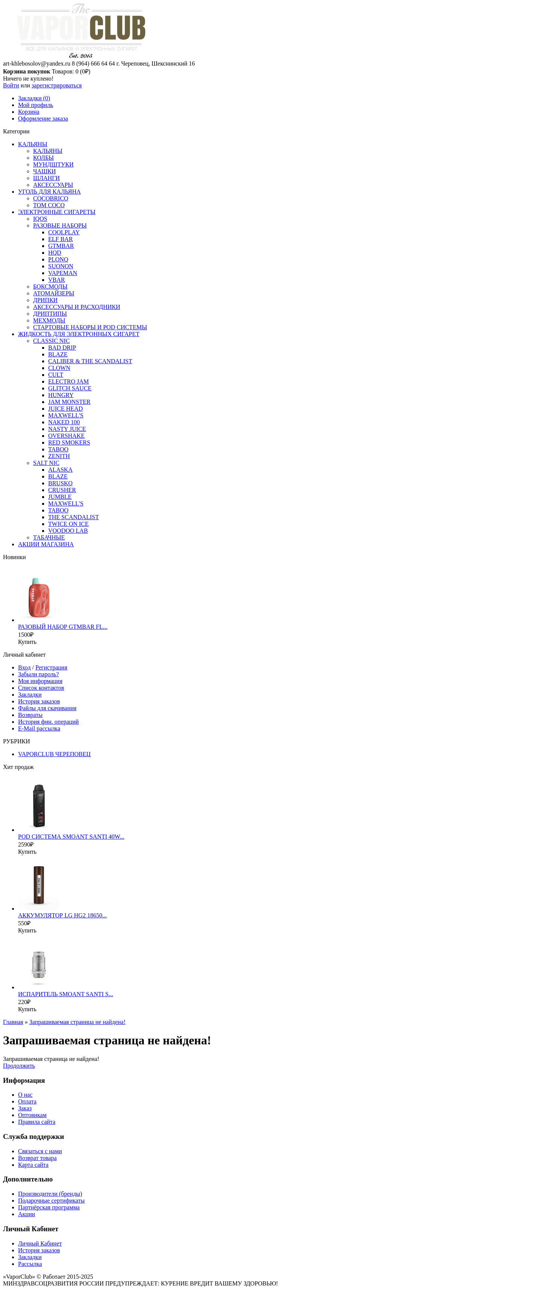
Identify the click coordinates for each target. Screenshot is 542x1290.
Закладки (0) (34, 98)
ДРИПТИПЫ (50, 313)
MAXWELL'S (66, 415)
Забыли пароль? (38, 674)
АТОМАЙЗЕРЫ (53, 293)
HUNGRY (61, 395)
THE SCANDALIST (73, 517)
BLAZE (58, 354)
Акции (26, 1214)
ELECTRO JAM (68, 381)
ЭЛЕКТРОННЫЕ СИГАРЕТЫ (57, 212)
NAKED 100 (64, 422)
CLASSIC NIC (51, 341)
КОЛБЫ (43, 157)
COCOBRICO (50, 198)
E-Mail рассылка (39, 728)
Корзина (29, 112)
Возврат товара (37, 1158)
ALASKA (60, 469)
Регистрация (51, 667)
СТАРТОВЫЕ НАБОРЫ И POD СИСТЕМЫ (90, 327)
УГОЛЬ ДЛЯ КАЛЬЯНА (49, 191)
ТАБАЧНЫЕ (49, 537)
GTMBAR (61, 246)
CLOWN (59, 368)
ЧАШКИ (44, 171)
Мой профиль (35, 105)
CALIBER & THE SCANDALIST (90, 361)
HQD (54, 252)
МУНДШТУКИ (53, 164)
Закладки (29, 694)
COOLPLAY (64, 232)
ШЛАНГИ (46, 178)
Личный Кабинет (40, 1243)
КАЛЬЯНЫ (32, 144)
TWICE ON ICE (68, 524)
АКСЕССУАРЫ (53, 185)
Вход (24, 667)
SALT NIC (46, 463)
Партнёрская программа (49, 1207)
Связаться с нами (40, 1151)
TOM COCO (49, 205)
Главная (13, 1022)
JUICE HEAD (65, 408)
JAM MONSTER (69, 402)
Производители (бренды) (50, 1194)
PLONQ (58, 259)
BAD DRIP (62, 347)
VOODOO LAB (68, 530)
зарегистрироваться (57, 85)
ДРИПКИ (45, 300)
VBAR (56, 280)
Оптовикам (32, 1115)
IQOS (40, 219)
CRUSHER (62, 490)
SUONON (60, 266)
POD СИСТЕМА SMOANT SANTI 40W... (71, 836)
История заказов (39, 701)
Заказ (25, 1108)
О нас (25, 1094)
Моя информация (40, 681)
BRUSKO (60, 483)
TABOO (58, 449)
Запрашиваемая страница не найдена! (77, 1022)
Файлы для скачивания (47, 708)
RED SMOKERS (69, 442)
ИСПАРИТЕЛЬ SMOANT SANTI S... (65, 994)
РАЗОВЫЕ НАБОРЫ (60, 225)
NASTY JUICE (67, 429)
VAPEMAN (62, 273)
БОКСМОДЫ (50, 286)
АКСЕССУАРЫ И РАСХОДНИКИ (76, 307)
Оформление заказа (43, 118)
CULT (55, 374)
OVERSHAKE (66, 436)
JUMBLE (60, 497)
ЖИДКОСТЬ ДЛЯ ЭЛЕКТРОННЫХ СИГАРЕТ (79, 334)
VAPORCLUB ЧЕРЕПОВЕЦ (54, 754)
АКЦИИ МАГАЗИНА (46, 544)
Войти (11, 85)
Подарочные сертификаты (51, 1200)
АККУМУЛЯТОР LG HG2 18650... (62, 915)
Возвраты (30, 715)
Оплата (27, 1101)
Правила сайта (36, 1122)
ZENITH (59, 456)
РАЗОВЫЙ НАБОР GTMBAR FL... (63, 627)
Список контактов (41, 688)
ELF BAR (60, 239)
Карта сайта (33, 1165)
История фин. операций (48, 721)
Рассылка (30, 1264)
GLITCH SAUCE (69, 388)
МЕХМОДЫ (49, 320)
